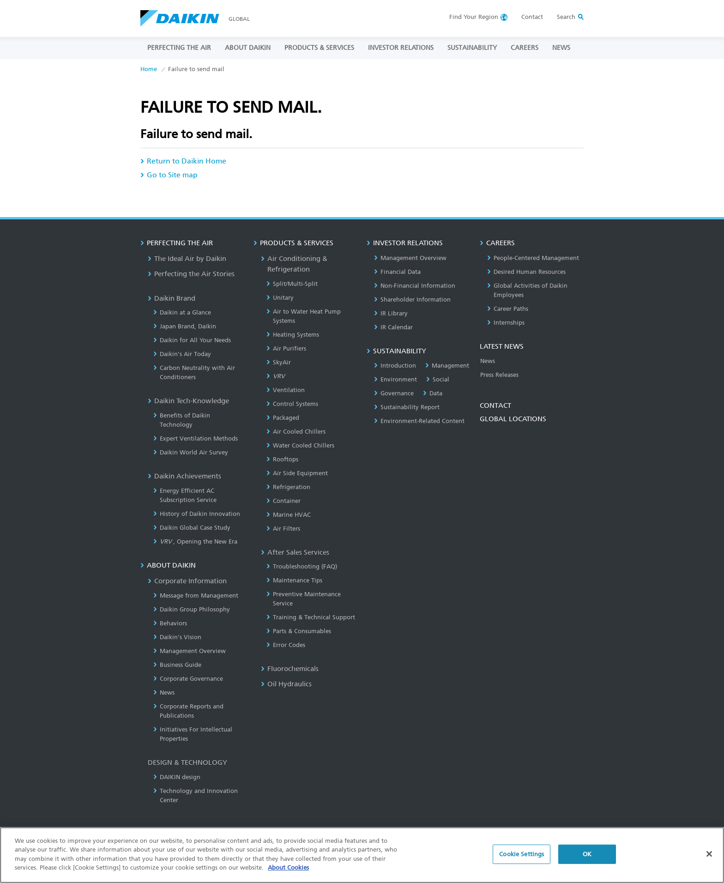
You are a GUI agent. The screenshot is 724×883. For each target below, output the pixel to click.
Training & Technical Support (310, 617)
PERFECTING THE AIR (179, 48)
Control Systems (292, 403)
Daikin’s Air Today (182, 354)
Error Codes (285, 644)
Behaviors (170, 623)
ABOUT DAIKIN (248, 48)
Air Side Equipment (297, 473)
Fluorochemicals (290, 669)
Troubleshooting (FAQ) (301, 566)
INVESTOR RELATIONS (401, 48)
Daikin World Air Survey (190, 452)
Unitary (280, 297)
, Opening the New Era (195, 541)
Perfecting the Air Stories (191, 274)
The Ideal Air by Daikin (187, 258)
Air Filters (283, 528)
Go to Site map (169, 174)
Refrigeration (288, 487)
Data (432, 393)
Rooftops (282, 459)
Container (283, 500)
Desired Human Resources (526, 271)
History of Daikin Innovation (196, 513)
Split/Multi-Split (292, 283)
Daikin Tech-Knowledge (188, 401)
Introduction (395, 365)
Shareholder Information (412, 299)
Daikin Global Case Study (191, 527)
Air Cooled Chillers (296, 431)
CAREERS (524, 48)
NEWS (561, 48)
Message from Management (195, 595)
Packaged (282, 417)
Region (473, 16)
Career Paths (507, 308)
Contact (532, 16)
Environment (395, 379)
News (164, 692)
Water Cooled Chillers (300, 445)
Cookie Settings (521, 858)
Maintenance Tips (294, 580)
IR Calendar (393, 327)
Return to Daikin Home (183, 161)
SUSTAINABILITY (472, 48)
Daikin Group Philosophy (191, 609)
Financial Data (397, 271)
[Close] (709, 858)
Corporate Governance (188, 678)
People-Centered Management (533, 257)
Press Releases (499, 374)
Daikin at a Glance (182, 312)
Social (437, 379)
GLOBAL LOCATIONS (513, 419)
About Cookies (288, 872)
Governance (394, 393)
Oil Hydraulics (286, 684)
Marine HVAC (288, 514)
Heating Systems (292, 334)
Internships (506, 322)
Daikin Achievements (184, 476)
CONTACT (495, 405)
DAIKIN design (176, 777)
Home (148, 69)
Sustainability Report (407, 407)
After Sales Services (295, 552)
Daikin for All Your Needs (192, 340)
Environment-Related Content (419, 420)
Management (447, 365)
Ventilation (285, 390)
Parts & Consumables (298, 631)
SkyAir (278, 362)
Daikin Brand (171, 298)
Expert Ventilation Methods (195, 438)
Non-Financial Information (414, 285)
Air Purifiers (286, 348)
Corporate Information (187, 581)
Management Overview (189, 650)
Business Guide (177, 664)
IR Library (391, 313)
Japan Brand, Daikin (184, 326)
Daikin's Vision (177, 637)
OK (587, 858)
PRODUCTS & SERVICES (319, 48)
